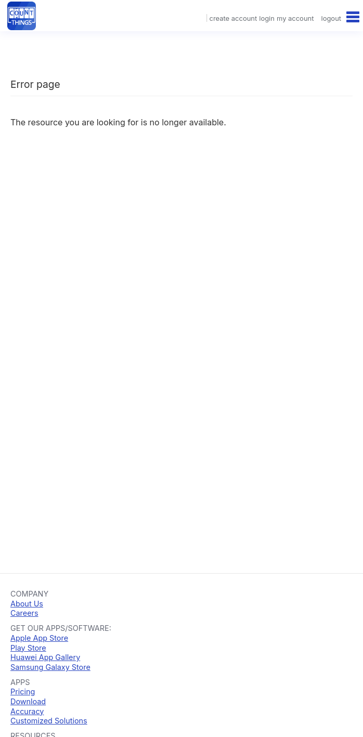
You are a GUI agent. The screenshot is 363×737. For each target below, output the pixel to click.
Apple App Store (39, 637)
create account (233, 18)
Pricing (22, 691)
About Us (26, 603)
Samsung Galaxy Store (50, 667)
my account (295, 18)
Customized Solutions (48, 720)
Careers (24, 613)
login (267, 18)
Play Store (28, 647)
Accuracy (27, 711)
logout (331, 18)
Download (28, 701)
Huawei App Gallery (45, 657)
